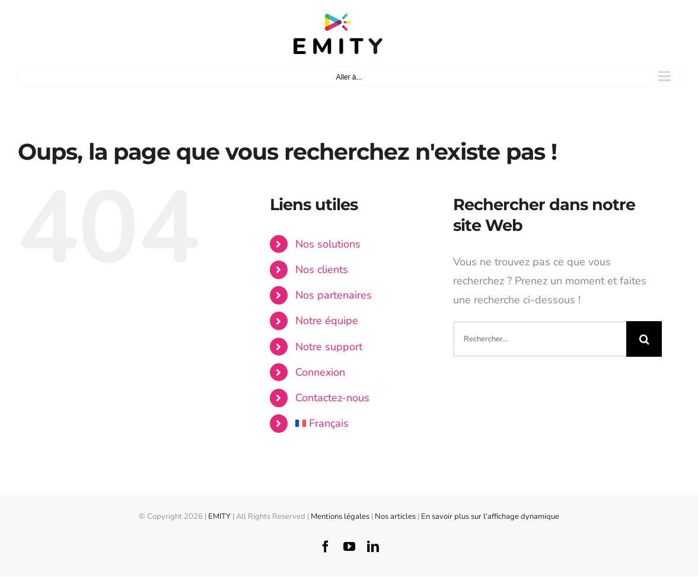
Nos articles (396, 516)
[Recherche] (644, 339)
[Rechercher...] (539, 339)
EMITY (219, 516)
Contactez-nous (332, 398)
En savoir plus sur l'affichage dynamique (490, 516)
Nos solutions (328, 244)
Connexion (320, 372)
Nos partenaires (333, 295)
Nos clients (321, 269)
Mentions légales (340, 516)
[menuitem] (365, 423)
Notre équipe (326, 320)
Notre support (328, 347)
